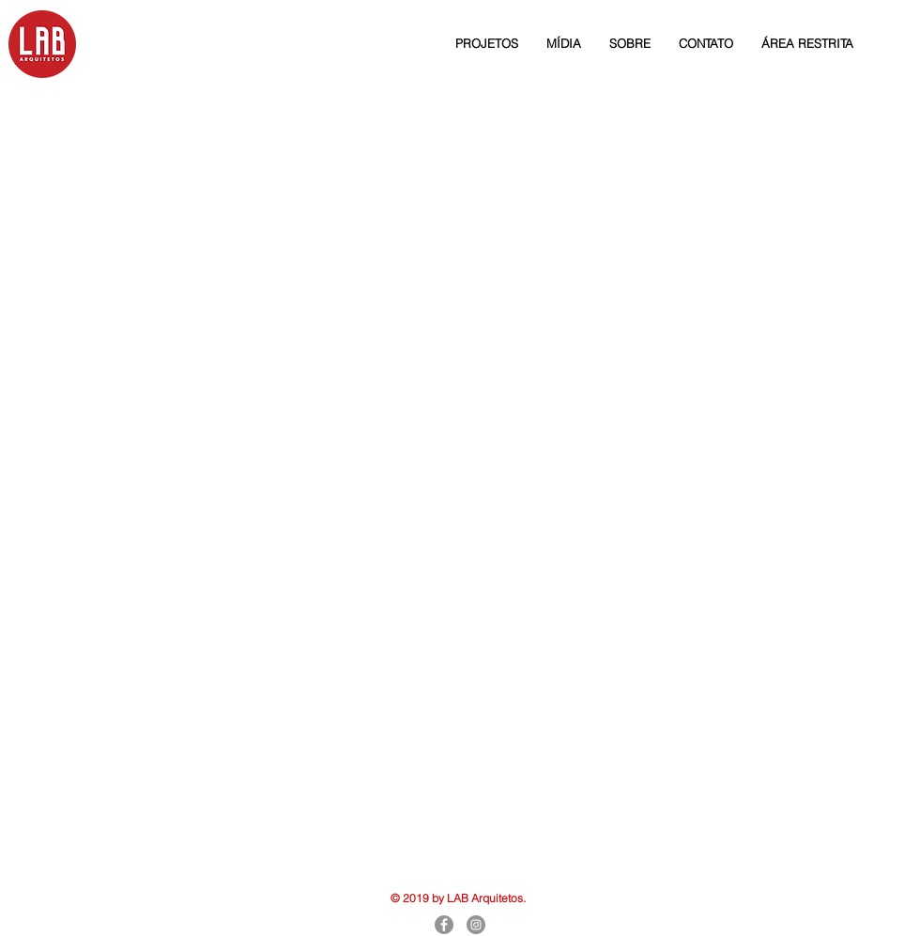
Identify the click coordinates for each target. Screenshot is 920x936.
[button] (486, 43)
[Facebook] (444, 924)
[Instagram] (476, 924)
